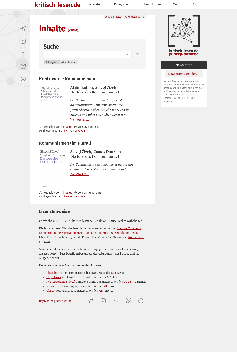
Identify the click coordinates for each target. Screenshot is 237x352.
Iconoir (51, 286)
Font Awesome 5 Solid (60, 281)
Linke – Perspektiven (73, 130)
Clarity (50, 290)
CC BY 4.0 (129, 281)
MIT (113, 273)
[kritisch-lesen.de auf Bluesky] (23, 66)
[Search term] (88, 54)
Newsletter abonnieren (183, 73)
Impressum (46, 301)
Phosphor (52, 273)
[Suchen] (195, 4)
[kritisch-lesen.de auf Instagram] (23, 41)
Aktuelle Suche (134, 16)
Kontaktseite (136, 237)
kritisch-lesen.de (57, 5)
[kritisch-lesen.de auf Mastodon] (23, 54)
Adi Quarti (67, 126)
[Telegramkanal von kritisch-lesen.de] (23, 28)
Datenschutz (63, 301)
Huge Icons (53, 277)
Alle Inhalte (113, 16)
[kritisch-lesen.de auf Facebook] (23, 79)
